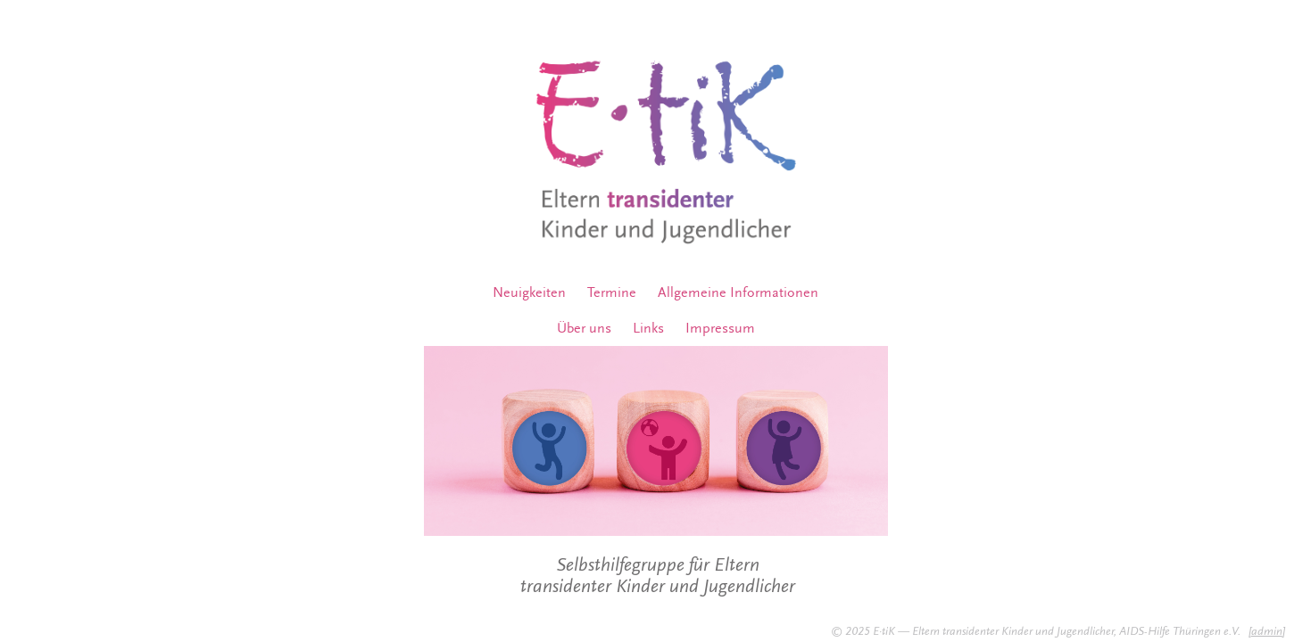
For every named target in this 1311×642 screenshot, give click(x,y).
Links (648, 328)
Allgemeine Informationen (738, 292)
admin (1266, 631)
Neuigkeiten (529, 292)
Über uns (584, 328)
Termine (611, 292)
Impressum (720, 328)
